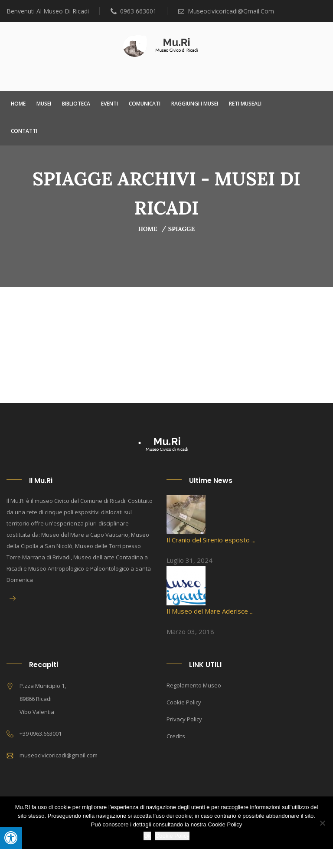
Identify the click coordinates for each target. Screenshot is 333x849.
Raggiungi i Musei (194, 103)
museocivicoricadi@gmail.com (226, 11)
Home (18, 103)
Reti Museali (245, 103)
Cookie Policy (183, 702)
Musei (43, 103)
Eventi (109, 103)
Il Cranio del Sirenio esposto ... (210, 539)
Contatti (24, 131)
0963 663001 (134, 11)
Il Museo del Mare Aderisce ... (210, 611)
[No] (322, 823)
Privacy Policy (184, 719)
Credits (175, 736)
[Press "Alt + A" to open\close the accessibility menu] (11, 838)
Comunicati (144, 103)
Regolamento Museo (193, 685)
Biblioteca (76, 103)
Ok (147, 835)
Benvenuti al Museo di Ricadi (48, 11)
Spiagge (181, 229)
